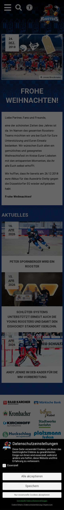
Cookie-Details (17, 441)
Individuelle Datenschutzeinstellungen (32, 437)
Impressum (48, 441)
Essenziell (10, 401)
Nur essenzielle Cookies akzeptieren (32, 431)
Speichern (32, 422)
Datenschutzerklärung (33, 441)
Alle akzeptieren (32, 412)
